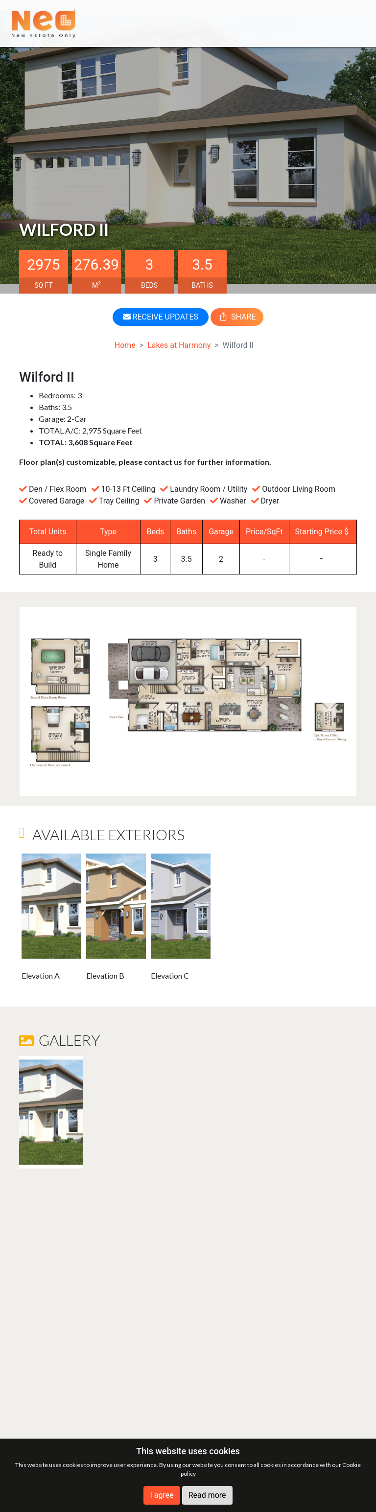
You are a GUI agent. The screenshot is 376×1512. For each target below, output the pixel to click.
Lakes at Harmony (179, 345)
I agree (161, 1495)
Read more (207, 1495)
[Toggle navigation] (350, 23)
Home (125, 345)
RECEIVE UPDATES (160, 316)
